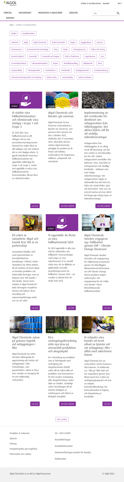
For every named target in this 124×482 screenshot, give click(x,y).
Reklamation (60, 458)
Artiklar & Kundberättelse (91, 3)
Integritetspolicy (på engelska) (23, 448)
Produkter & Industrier (50, 12)
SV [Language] (120, 3)
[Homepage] (12, 3)
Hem (11, 25)
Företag (8, 12)
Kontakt (106, 3)
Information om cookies (20, 454)
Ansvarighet (25, 12)
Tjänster (73, 12)
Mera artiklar (62, 419)
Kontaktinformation (64, 446)
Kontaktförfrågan (62, 439)
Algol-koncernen (43, 473)
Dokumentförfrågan (64, 452)
